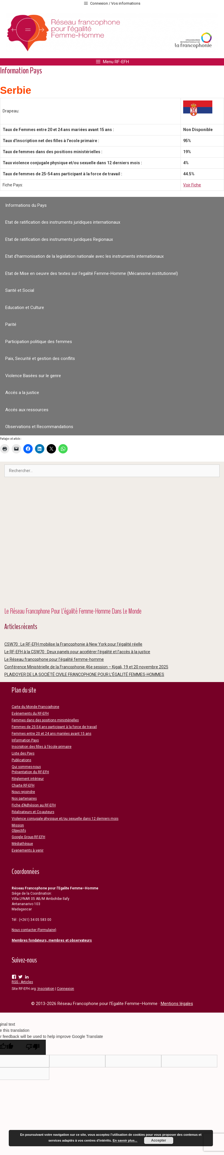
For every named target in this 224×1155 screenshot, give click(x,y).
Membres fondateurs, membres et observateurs (52, 940)
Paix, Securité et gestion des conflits (40, 358)
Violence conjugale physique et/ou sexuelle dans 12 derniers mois (65, 819)
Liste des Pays (23, 753)
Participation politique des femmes (38, 341)
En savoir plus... (125, 1140)
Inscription (45, 989)
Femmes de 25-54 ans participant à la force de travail (54, 727)
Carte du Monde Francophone (35, 707)
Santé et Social (19, 290)
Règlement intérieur (28, 779)
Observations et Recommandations (39, 426)
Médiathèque (22, 844)
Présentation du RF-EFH (30, 772)
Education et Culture (24, 307)
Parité (10, 324)
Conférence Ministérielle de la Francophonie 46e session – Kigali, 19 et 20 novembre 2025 (86, 667)
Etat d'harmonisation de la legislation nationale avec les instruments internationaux (84, 256)
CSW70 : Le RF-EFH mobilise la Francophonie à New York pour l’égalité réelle (73, 644)
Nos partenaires (24, 799)
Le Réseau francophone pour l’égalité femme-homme (54, 659)
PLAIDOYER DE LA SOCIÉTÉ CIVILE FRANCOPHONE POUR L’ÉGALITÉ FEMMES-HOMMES (84, 674)
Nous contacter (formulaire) (34, 930)
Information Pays (25, 740)
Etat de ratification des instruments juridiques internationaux (62, 222)
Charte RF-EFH (23, 785)
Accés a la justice (22, 392)
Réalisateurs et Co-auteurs (33, 812)
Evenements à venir (27, 850)
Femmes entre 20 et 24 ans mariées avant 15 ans (51, 734)
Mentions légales (177, 1003)
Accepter (158, 1140)
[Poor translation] (33, 1047)
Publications (21, 760)
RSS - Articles (22, 982)
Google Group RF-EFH (28, 837)
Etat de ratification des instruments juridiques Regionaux (59, 239)
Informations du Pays (26, 205)
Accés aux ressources (26, 409)
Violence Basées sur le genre (33, 375)
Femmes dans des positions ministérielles (45, 720)
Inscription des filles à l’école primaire (41, 747)
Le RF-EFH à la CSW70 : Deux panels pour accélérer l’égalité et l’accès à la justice (77, 651)
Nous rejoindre (23, 792)
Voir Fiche (192, 185)
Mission (18, 825)
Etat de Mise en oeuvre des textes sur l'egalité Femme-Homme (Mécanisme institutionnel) (91, 273)
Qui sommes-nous (26, 767)
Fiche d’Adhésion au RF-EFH (34, 805)
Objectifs (19, 831)
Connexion (65, 989)
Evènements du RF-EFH (30, 713)
